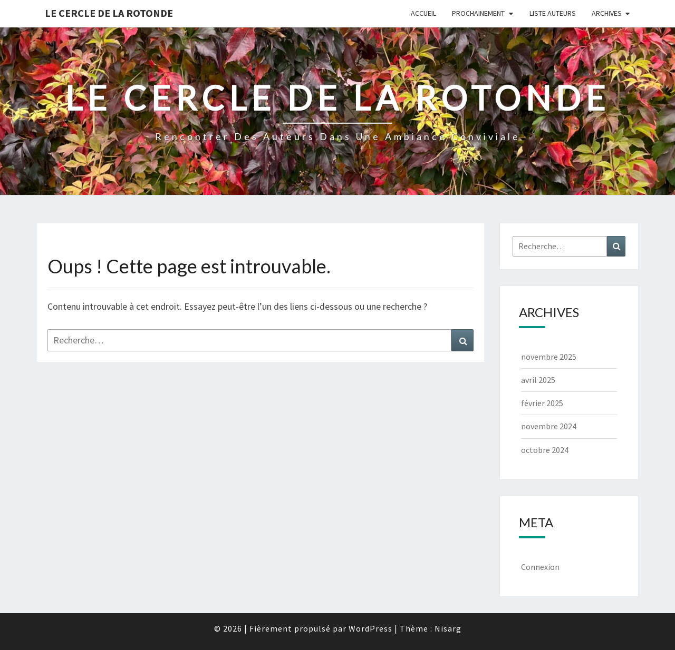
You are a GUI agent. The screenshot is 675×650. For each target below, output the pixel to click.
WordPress (370, 628)
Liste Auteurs (552, 13)
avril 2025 (538, 380)
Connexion (540, 567)
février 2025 (542, 403)
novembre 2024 (548, 426)
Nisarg (448, 628)
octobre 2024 (544, 450)
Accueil (423, 13)
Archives (607, 13)
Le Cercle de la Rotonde (109, 12)
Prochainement (478, 13)
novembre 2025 (548, 356)
